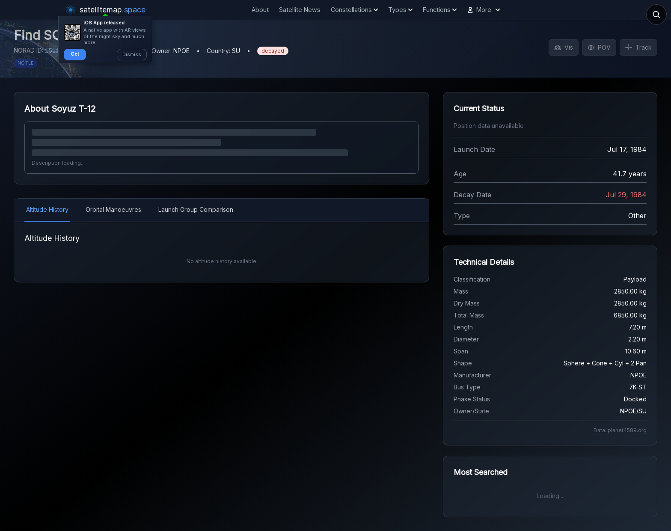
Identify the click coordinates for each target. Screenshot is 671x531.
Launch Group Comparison (195, 209)
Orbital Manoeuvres (113, 209)
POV (599, 47)
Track (638, 47)
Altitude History (47, 209)
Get (75, 54)
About (260, 9)
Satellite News (300, 9)
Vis (563, 47)
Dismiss (131, 54)
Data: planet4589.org (620, 430)
